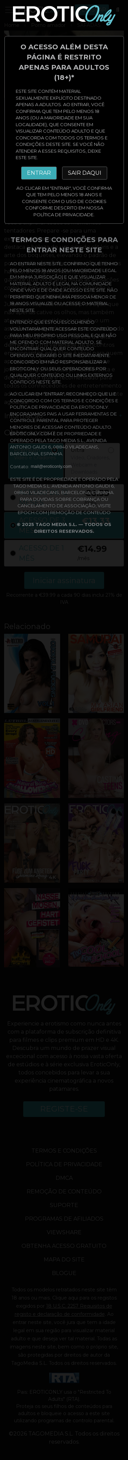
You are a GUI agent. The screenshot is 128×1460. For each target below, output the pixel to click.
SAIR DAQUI (84, 173)
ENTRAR (39, 173)
